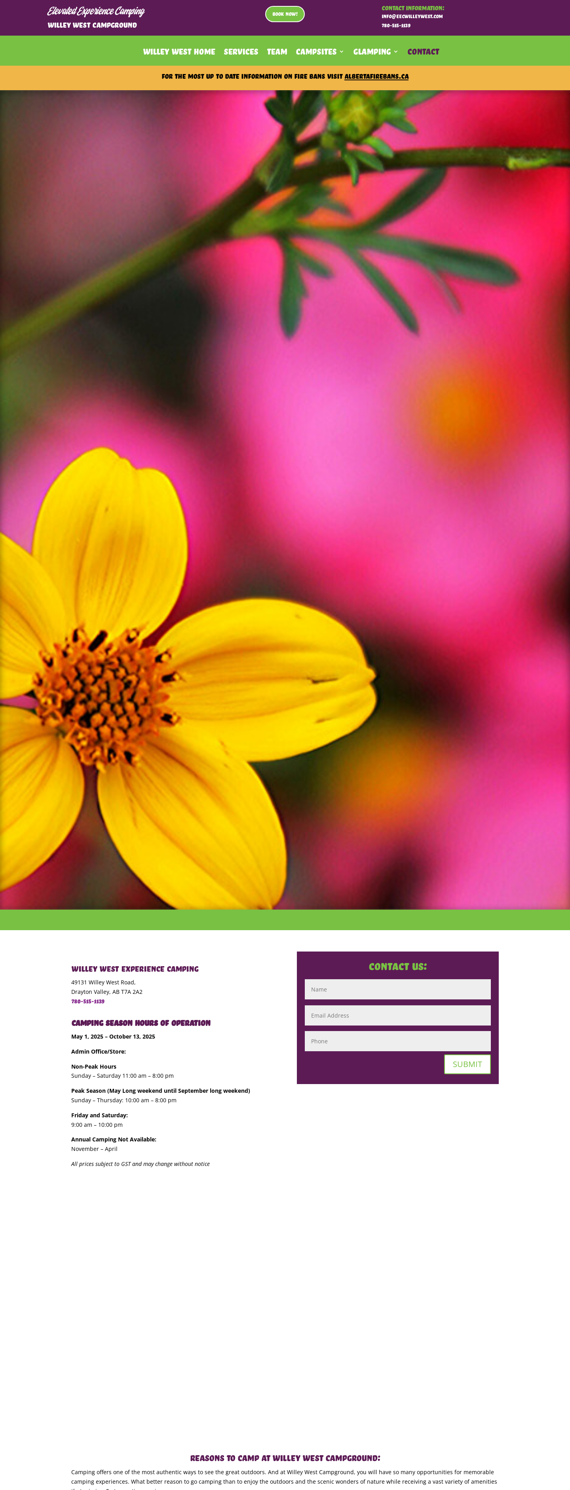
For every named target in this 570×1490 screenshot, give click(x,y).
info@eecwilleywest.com (412, 16)
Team (277, 53)
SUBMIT (467, 1064)
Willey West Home (179, 53)
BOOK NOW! (285, 13)
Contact (423, 53)
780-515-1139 (87, 1001)
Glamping (372, 53)
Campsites (316, 53)
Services (241, 53)
